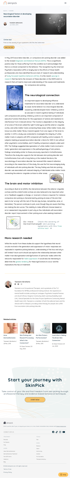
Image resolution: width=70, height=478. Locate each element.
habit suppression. (31, 259)
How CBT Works (7, 456)
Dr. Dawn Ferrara (25, 346)
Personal (6, 439)
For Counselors (40, 456)
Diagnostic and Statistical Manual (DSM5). (30, 61)
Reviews (38, 446)
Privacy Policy (8, 472)
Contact (38, 454)
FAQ (5, 445)
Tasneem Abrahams (16, 23)
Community (39, 451)
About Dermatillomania (9, 451)
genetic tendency (22, 262)
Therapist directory (41, 459)
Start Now (35, 400)
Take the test (9, 47)
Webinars (6, 459)
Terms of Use (7, 469)
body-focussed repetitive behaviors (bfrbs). (23, 76)
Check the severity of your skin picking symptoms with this (50, 225)
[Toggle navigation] (65, 3)
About (37, 448)
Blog (5, 10)
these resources (61, 426)
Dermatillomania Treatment (10, 454)
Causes (11, 10)
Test (37, 439)
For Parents (6, 442)
